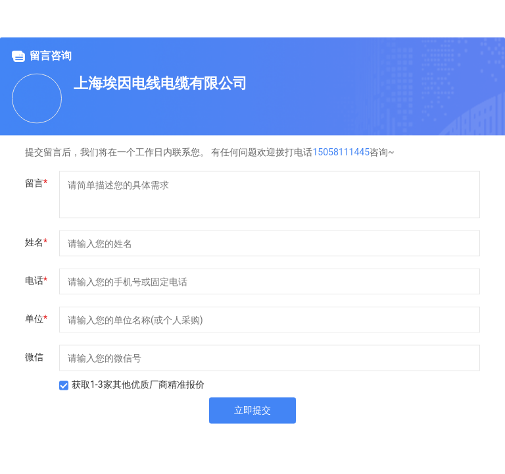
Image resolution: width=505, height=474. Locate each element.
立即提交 (252, 410)
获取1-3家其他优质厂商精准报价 (138, 384)
